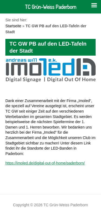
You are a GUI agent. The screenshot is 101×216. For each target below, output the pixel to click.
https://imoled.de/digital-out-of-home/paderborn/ (45, 163)
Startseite (13, 26)
